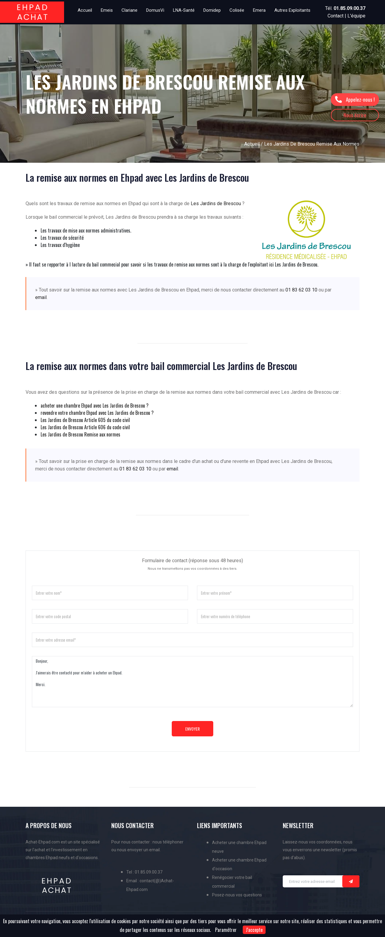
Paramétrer (226, 929)
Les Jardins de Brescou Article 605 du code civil (85, 420)
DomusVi (155, 10)
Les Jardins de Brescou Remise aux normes (80, 434)
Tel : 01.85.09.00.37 (144, 872)
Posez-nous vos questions (237, 894)
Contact (335, 16)
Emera (259, 10)
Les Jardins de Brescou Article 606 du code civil (85, 427)
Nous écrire (354, 115)
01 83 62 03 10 (301, 290)
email (41, 297)
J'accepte (254, 929)
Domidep (212, 10)
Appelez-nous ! (354, 99)
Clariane (129, 10)
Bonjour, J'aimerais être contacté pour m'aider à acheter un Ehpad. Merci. (192, 681)
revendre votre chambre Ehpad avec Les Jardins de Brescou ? (97, 412)
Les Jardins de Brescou (216, 203)
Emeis (107, 10)
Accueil (85, 10)
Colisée (236, 10)
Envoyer (192, 729)
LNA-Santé (184, 10)
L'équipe (356, 16)
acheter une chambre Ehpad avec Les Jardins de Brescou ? (95, 405)
